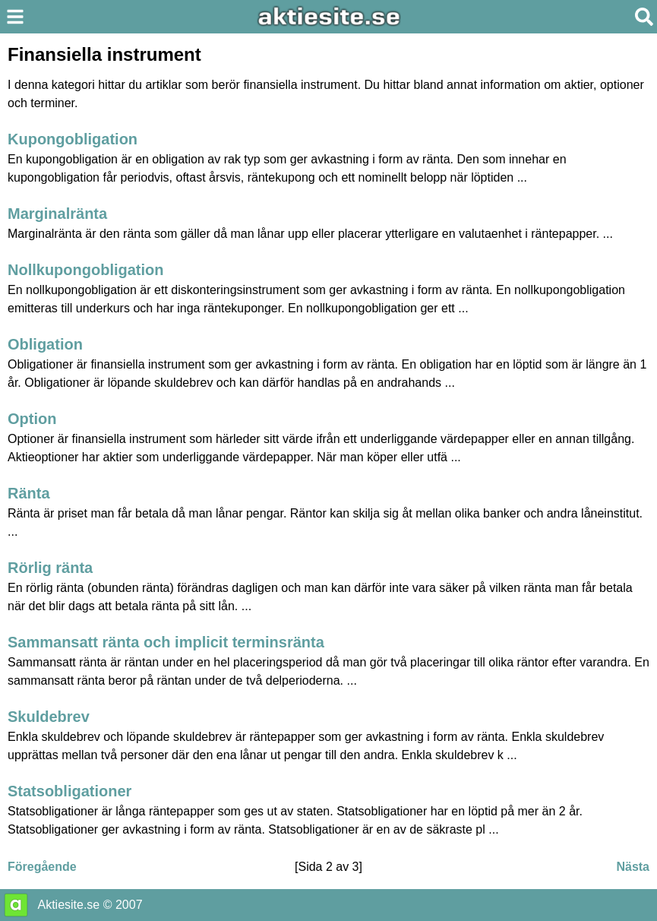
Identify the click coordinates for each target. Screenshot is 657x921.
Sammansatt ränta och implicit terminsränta (166, 642)
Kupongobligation (72, 139)
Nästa (632, 866)
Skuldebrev (49, 716)
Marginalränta (57, 213)
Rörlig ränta (50, 567)
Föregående (42, 866)
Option (32, 418)
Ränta (29, 493)
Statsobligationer (69, 791)
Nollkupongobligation (86, 269)
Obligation (45, 344)
